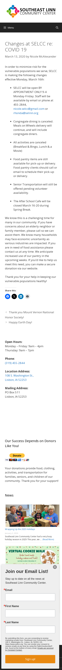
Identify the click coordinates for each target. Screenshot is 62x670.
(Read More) (47, 539)
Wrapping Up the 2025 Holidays (20, 529)
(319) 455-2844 (15, 363)
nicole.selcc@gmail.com (28, 109)
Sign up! (30, 659)
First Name (12, 606)
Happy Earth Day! (20, 322)
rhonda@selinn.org (25, 113)
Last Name (12, 622)
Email (8, 590)
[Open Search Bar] (57, 27)
